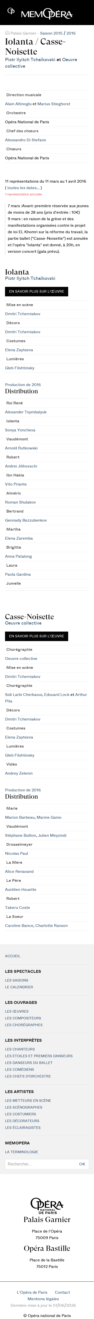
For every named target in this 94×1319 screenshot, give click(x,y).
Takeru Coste (17, 908)
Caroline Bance (19, 926)
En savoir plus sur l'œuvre (36, 291)
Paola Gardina (18, 574)
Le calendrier (19, 987)
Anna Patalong (18, 556)
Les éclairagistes (23, 1128)
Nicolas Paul (16, 854)
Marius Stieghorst (53, 104)
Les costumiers (20, 1114)
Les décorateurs (22, 1121)
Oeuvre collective (23, 623)
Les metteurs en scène (28, 1101)
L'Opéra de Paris (32, 1292)
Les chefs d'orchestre (28, 1076)
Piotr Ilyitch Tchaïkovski (30, 60)
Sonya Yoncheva (20, 430)
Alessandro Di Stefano (25, 140)
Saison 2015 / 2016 (58, 33)
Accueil (12, 956)
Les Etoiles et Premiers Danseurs (39, 1056)
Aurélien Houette (20, 890)
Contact (62, 1292)
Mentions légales (43, 1299)
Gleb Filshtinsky (19, 368)
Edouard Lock (56, 695)
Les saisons (16, 980)
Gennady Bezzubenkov (26, 520)
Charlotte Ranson (51, 926)
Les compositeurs (23, 1018)
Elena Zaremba (19, 538)
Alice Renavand (19, 872)
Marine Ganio (49, 817)
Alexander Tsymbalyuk (26, 412)
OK (82, 1164)
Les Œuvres (17, 1011)
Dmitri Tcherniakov (22, 314)
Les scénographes (23, 1107)
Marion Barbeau (20, 817)
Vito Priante (16, 484)
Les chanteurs (20, 1049)
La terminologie (21, 1152)
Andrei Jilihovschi (21, 466)
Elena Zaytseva (19, 350)
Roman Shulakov (20, 502)
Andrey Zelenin (19, 773)
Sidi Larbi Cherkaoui (23, 695)
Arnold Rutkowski (21, 448)
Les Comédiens (19, 1069)
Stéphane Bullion (20, 835)
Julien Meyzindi (52, 835)
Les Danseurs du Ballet (29, 1063)
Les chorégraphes (24, 1025)
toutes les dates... (23, 188)
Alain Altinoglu (18, 104)
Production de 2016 (23, 385)
